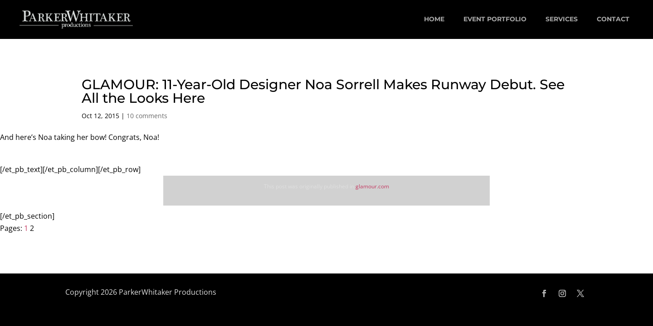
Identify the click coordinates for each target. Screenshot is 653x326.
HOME (434, 19)
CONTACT (613, 19)
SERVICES (562, 19)
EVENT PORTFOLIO (494, 19)
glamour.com (372, 186)
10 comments (147, 115)
